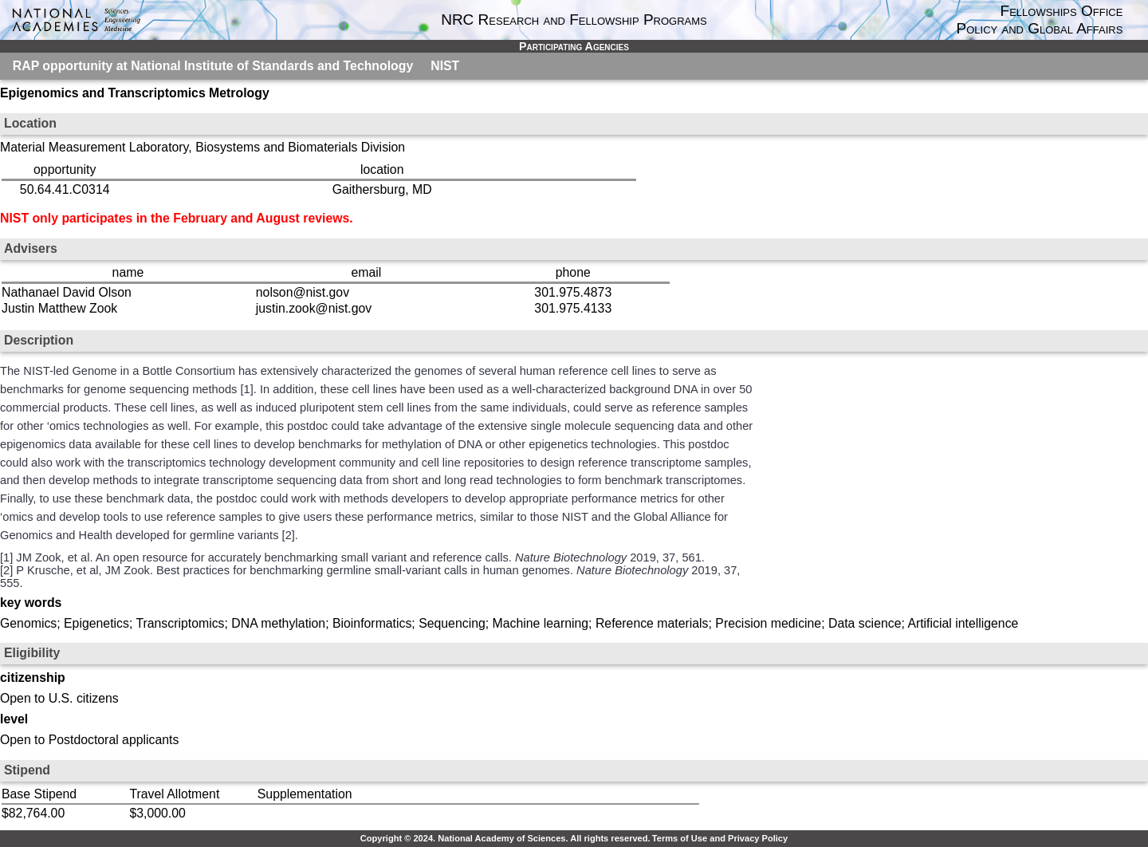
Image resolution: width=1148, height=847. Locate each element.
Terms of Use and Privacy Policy (720, 838)
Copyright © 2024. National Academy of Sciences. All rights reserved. (505, 838)
